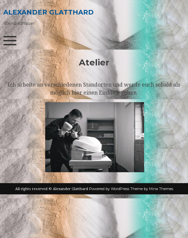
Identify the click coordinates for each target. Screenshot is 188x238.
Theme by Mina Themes (151, 188)
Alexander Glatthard (48, 12)
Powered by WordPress (109, 188)
